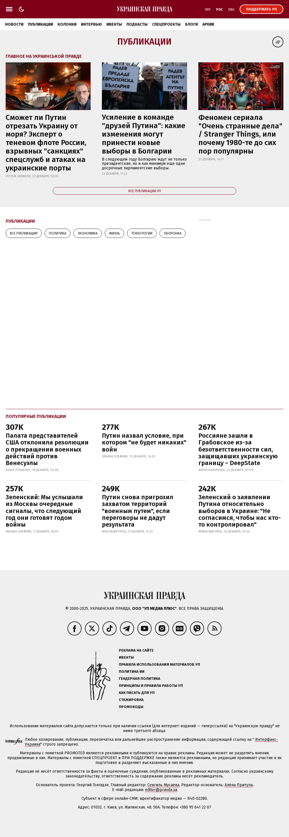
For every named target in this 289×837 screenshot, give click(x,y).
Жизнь (114, 233)
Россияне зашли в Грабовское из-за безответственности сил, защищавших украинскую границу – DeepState (238, 449)
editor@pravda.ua (161, 789)
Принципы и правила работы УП (151, 685)
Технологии (141, 233)
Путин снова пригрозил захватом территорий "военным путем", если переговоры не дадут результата (137, 510)
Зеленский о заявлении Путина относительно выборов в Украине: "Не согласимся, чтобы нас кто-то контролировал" (239, 510)
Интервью (91, 24)
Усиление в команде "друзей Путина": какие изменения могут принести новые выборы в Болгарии (143, 134)
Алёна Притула (239, 785)
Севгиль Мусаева (163, 785)
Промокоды (131, 707)
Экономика (88, 233)
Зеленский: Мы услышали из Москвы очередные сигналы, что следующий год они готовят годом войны (44, 510)
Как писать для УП (137, 693)
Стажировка (131, 700)
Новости (14, 24)
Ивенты (114, 24)
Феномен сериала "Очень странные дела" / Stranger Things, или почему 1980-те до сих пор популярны (240, 134)
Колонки (67, 24)
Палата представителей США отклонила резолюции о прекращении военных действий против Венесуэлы (47, 449)
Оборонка (172, 233)
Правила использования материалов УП (159, 664)
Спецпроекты (166, 24)
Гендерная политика (139, 678)
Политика (57, 233)
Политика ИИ (131, 671)
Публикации (40, 24)
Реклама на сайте (136, 650)
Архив (208, 24)
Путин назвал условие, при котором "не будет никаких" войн (144, 442)
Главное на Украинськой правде (44, 56)
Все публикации (24, 233)
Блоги (191, 24)
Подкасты (137, 24)
